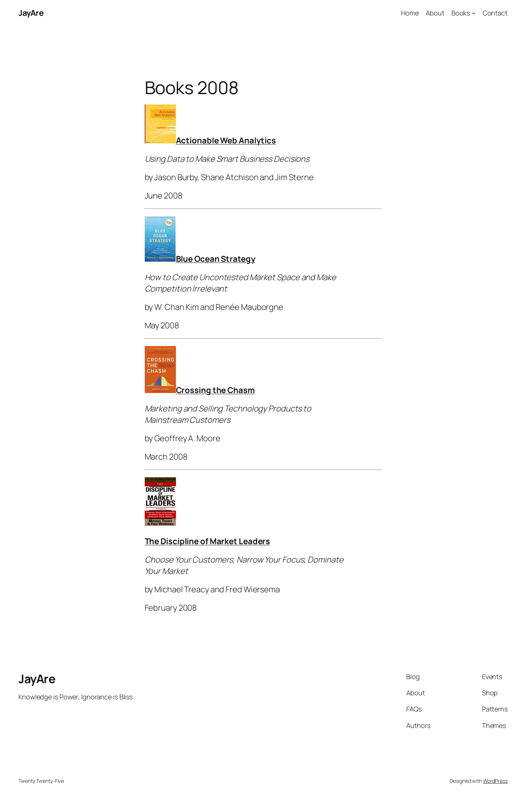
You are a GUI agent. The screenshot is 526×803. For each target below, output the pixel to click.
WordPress (495, 780)
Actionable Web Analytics (226, 140)
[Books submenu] (474, 13)
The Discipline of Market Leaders (207, 541)
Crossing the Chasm (215, 390)
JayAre (30, 12)
